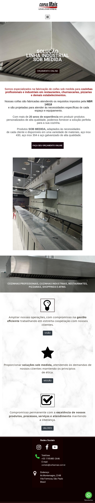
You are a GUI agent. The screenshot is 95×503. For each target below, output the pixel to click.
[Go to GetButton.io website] (88, 500)
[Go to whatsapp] (88, 495)
